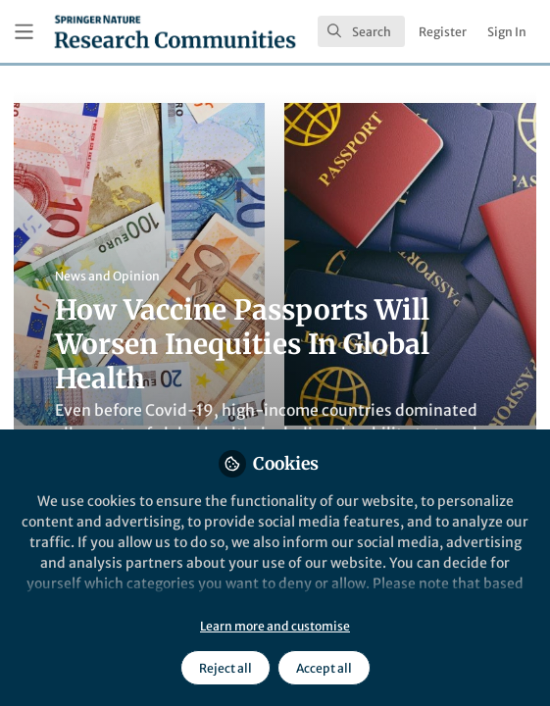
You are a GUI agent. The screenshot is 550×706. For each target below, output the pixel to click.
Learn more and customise (275, 626)
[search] (361, 31)
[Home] (175, 31)
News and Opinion (107, 276)
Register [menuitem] (443, 32)
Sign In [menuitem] (506, 32)
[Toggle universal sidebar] (24, 32)
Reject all (225, 668)
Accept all (324, 668)
